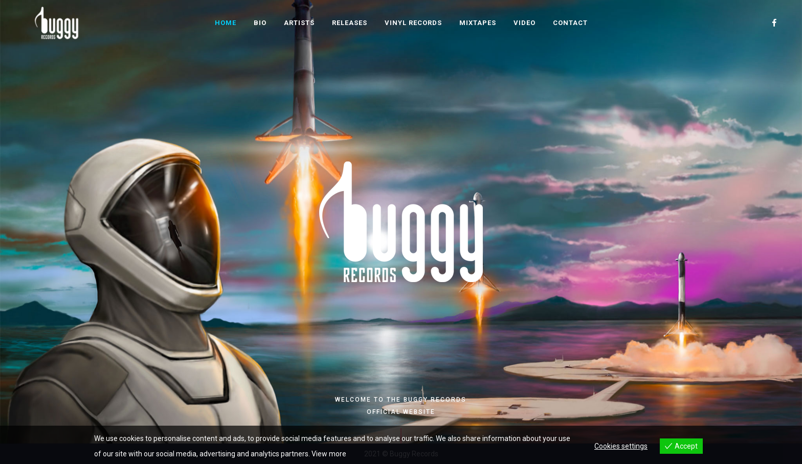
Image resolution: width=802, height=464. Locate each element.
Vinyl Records (413, 23)
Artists (299, 23)
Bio (260, 23)
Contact (570, 23)
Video (525, 23)
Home (225, 23)
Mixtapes (477, 23)
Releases (349, 23)
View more (328, 454)
